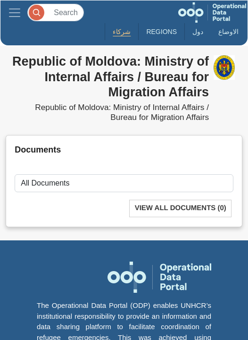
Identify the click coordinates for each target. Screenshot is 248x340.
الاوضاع (228, 31)
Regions (161, 31)
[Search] (55, 12)
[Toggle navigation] (14, 12)
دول (197, 31)
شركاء (122, 31)
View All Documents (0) (180, 208)
